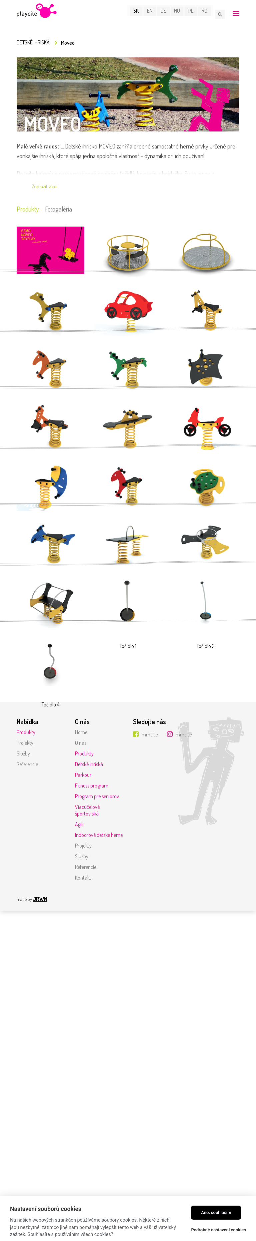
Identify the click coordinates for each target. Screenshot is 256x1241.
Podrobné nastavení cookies (218, 1229)
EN (152, 14)
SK (138, 14)
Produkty (29, 210)
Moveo (68, 43)
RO (206, 14)
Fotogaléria (63, 210)
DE (165, 14)
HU (179, 14)
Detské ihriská (33, 43)
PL (192, 14)
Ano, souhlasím (216, 1212)
